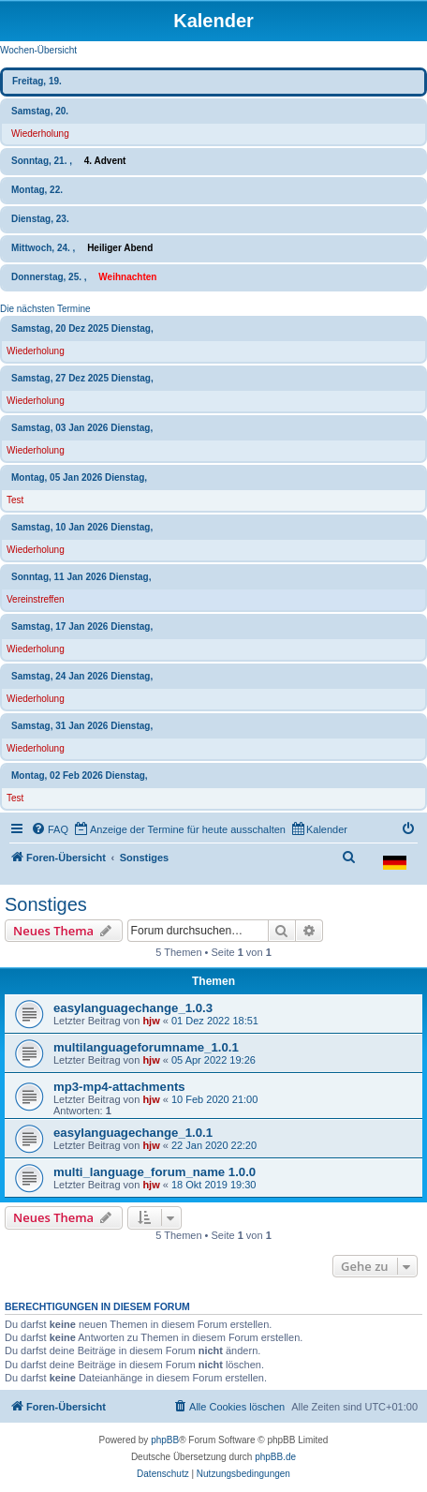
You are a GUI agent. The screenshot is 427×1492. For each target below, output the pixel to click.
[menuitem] (49, 829)
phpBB (165, 1440)
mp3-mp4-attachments (119, 1087)
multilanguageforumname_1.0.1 (146, 1047)
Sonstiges (46, 904)
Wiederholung (40, 133)
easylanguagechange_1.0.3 (133, 1008)
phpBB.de (275, 1457)
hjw (150, 1020)
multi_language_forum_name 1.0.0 (154, 1172)
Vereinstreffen (36, 599)
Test (15, 500)
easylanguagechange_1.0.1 (133, 1133)
